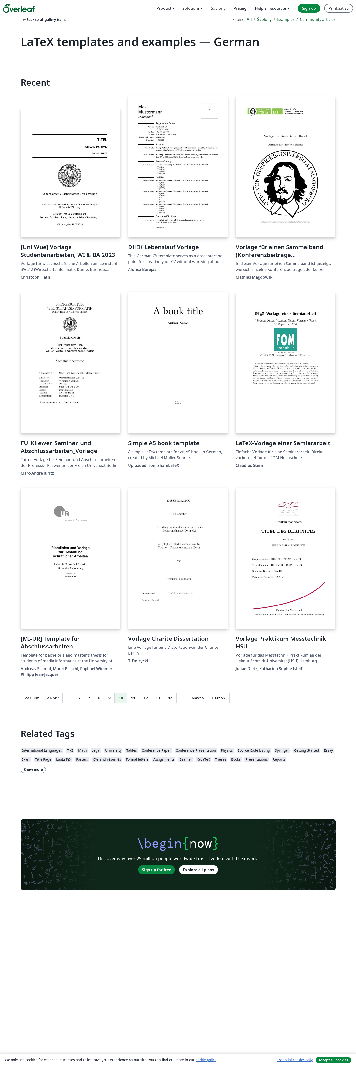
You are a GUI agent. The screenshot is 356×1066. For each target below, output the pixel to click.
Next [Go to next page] (198, 698)
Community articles (318, 19)
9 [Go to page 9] (109, 698)
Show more (33, 769)
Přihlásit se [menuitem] (339, 8)
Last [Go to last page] (219, 698)
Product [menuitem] (163, 8)
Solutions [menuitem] (191, 8)
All (249, 19)
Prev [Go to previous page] (53, 698)
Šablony (264, 19)
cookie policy (206, 1059)
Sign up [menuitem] (309, 8)
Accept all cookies (333, 1060)
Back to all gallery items (44, 19)
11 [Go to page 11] (133, 698)
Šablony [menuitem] (218, 8)
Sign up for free (156, 869)
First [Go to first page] (32, 698)
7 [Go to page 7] (89, 698)
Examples (286, 19)
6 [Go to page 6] (79, 698)
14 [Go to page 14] (170, 698)
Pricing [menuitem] (240, 8)
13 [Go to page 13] (158, 698)
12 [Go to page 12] (145, 698)
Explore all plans (198, 869)
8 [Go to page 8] (99, 698)
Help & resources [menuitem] (271, 8)
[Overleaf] (19, 8)
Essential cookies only (295, 1059)
